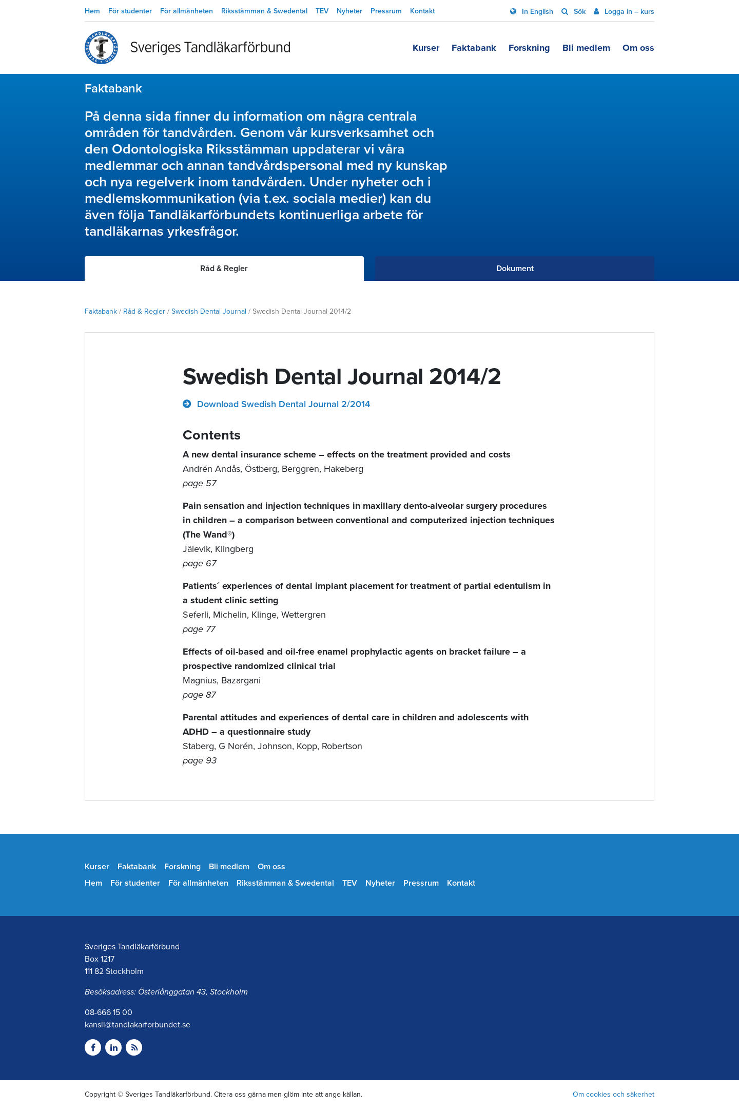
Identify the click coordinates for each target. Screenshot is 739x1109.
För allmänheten (186, 11)
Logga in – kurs (628, 11)
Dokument (515, 268)
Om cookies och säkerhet (613, 1094)
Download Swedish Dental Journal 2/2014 (282, 404)
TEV (322, 11)
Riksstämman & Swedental (264, 11)
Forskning (529, 47)
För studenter (130, 11)
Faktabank (474, 47)
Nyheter (349, 11)
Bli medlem (586, 47)
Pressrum (386, 11)
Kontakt (422, 11)
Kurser (426, 47)
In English (536, 11)
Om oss (638, 47)
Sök (579, 11)
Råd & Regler (144, 311)
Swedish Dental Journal (208, 311)
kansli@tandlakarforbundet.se (137, 1025)
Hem (92, 11)
